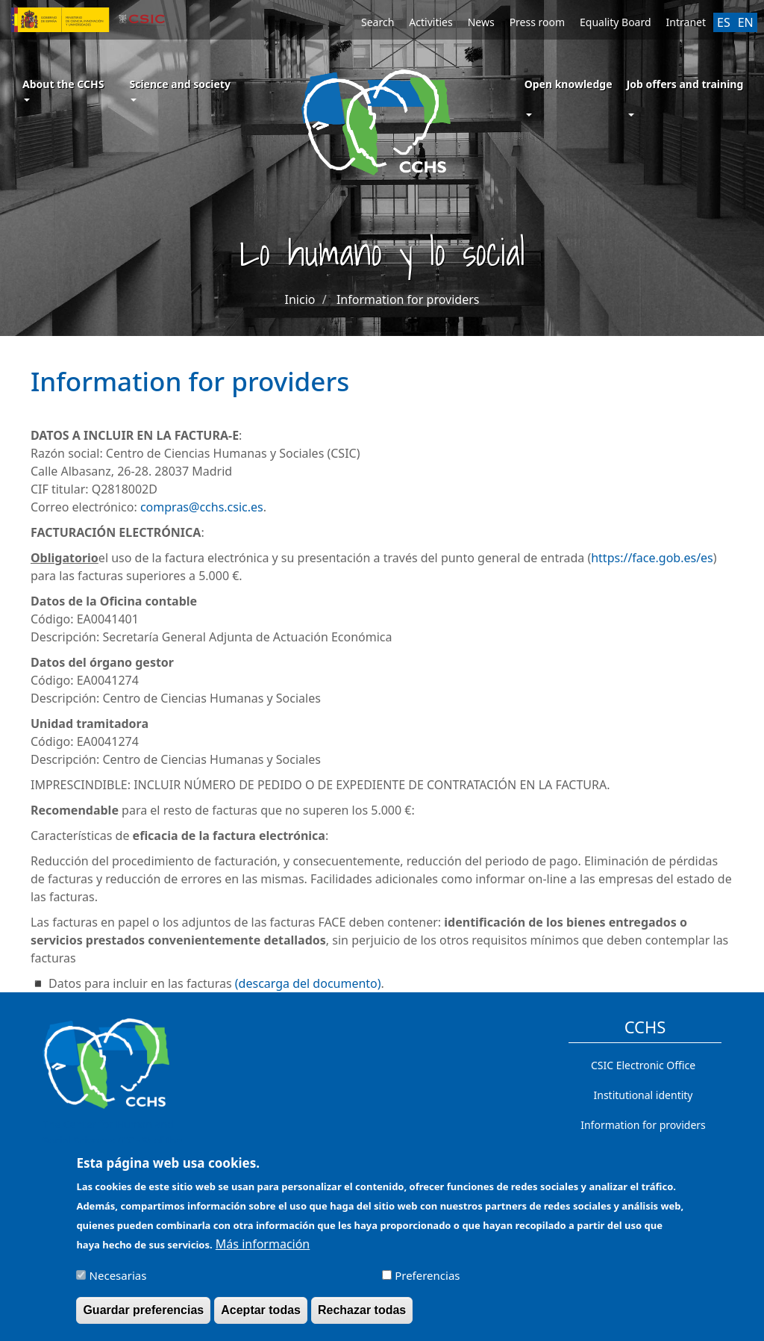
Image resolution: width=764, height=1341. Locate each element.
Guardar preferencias (143, 1317)
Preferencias (427, 1282)
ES (723, 22)
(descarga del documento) (308, 983)
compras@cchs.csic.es (201, 507)
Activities (430, 22)
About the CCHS (63, 89)
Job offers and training (685, 84)
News (481, 22)
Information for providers (408, 299)
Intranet (686, 22)
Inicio (300, 299)
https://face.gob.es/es (652, 558)
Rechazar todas (362, 1317)
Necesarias (118, 1282)
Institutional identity (643, 1095)
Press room (537, 22)
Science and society (179, 89)
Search (377, 22)
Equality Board (615, 22)
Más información (263, 1251)
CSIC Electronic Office (643, 1065)
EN (746, 22)
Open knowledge (569, 84)
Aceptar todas (261, 1317)
